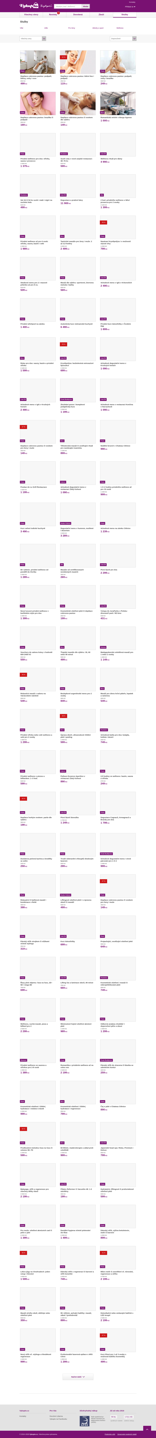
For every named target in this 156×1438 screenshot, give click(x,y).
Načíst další (76, 1377)
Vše (21, 28)
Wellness (120, 28)
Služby (124, 14)
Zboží (101, 14)
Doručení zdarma (56, 1416)
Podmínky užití (110, 1434)
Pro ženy (71, 28)
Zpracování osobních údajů (126, 1434)
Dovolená (78, 14)
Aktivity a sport (97, 28)
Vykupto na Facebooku (58, 1419)
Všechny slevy (31, 14)
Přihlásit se (129, 7)
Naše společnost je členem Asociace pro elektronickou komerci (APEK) (98, 1419)
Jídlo (46, 28)
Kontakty (132, 2)
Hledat (85, 6)
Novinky (54, 14)
